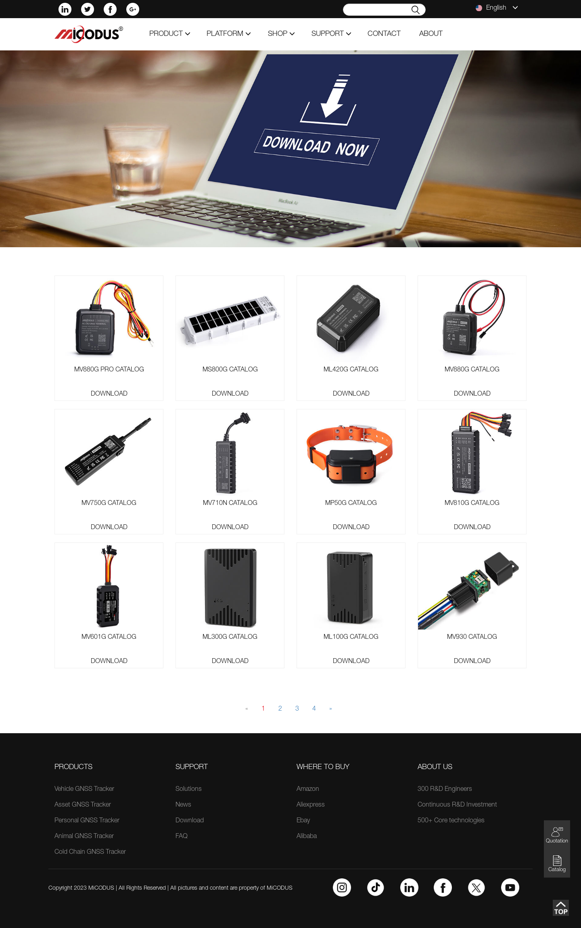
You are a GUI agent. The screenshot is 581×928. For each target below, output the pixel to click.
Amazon (308, 789)
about (431, 34)
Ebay (303, 821)
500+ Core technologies (451, 821)
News (183, 805)
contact (384, 34)
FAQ (182, 837)
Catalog (557, 864)
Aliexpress (311, 805)
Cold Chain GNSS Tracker (90, 852)
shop (281, 34)
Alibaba (307, 837)
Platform (229, 34)
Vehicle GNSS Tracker (84, 789)
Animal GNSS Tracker (84, 837)
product (169, 34)
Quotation (557, 835)
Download (109, 394)
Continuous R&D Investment (457, 805)
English (497, 8)
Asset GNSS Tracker (82, 805)
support (331, 34)
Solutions (189, 789)
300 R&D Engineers (445, 789)
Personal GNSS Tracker (86, 821)
